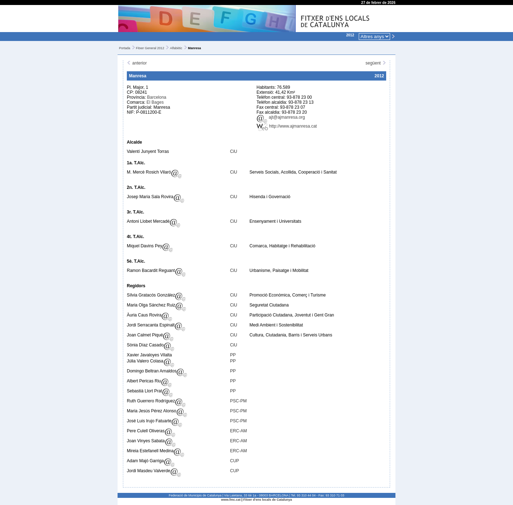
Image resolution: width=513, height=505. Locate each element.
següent (376, 63)
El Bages (155, 102)
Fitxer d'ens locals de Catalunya (267, 499)
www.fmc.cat (231, 499)
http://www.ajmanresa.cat (286, 126)
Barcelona (156, 97)
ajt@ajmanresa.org (280, 117)
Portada (124, 48)
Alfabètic (176, 48)
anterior (137, 63)
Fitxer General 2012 (150, 48)
